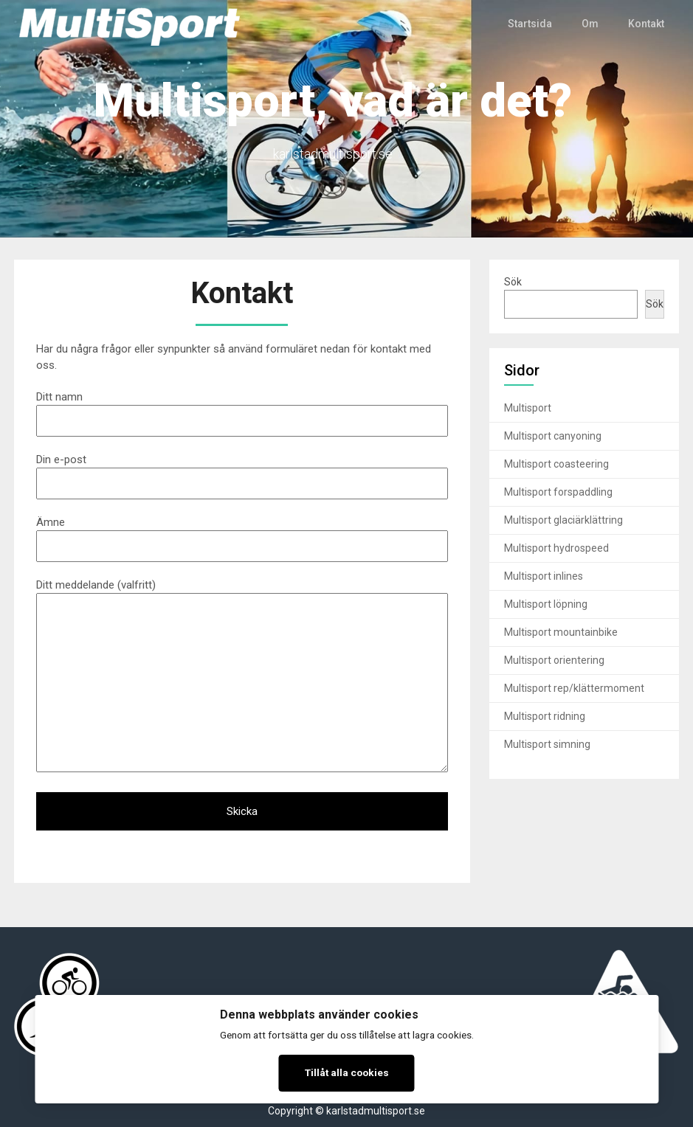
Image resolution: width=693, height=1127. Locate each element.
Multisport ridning (544, 716)
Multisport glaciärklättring (563, 520)
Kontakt (646, 24)
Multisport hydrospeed (556, 548)
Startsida (530, 24)
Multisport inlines (543, 576)
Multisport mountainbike (561, 632)
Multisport (527, 408)
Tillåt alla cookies (347, 1072)
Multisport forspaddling (558, 492)
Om (590, 24)
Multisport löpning (545, 604)
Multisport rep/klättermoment (574, 688)
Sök (513, 282)
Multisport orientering (554, 660)
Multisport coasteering (556, 464)
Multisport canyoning (552, 436)
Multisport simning (547, 744)
